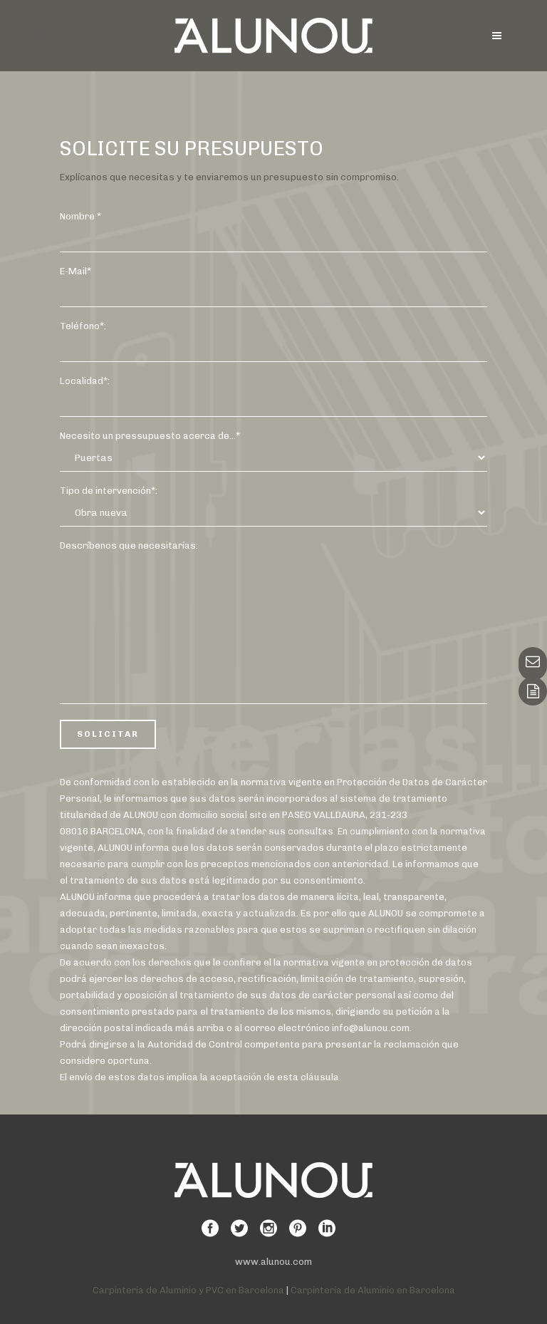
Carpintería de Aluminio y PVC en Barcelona (188, 1290)
